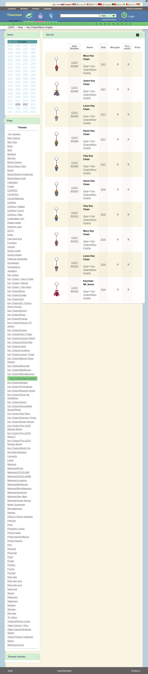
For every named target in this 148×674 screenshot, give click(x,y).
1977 (25, 67)
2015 (10, 104)
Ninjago (11, 512)
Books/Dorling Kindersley (20, 174)
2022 (33, 108)
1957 (25, 49)
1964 (17, 56)
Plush (10, 557)
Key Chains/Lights (16, 346)
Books (10, 170)
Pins (9, 545)
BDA (9, 150)
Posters (11, 565)
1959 (10, 52)
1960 (17, 52)
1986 (33, 74)
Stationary (12, 597)
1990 (33, 78)
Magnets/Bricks (15, 468)
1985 (25, 74)
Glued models (14, 255)
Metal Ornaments (16, 504)
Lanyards (12, 456)
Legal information (64, 671)
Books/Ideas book (16, 178)
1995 (10, 86)
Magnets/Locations (17, 480)
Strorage (11, 613)
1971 (10, 63)
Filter (10, 121)
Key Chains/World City (19, 448)
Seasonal (12, 589)
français (83, 4)
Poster (10, 561)
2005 (25, 93)
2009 (25, 97)
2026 (33, 111)
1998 (33, 86)
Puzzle (10, 569)
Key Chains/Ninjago (17, 382)
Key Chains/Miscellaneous (21, 374)
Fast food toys (14, 239)
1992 (17, 82)
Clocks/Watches (15, 198)
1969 (25, 60)
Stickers (11, 605)
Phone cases (14, 533)
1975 (10, 67)
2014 (33, 100)
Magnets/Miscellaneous (19, 488)
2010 (33, 97)
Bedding (11, 154)
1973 (25, 63)
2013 (25, 100)
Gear (85, 66)
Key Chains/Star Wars (18, 414)
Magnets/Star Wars (17, 496)
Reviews (24, 9)
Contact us (135, 671)
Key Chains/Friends (17, 319)
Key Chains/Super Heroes (20, 422)
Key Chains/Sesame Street (21, 390)
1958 (33, 49)
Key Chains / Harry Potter (20, 279)
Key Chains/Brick (16, 291)
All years (22, 41)
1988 (17, 78)
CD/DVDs (12, 190)
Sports (10, 593)
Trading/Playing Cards (18, 621)
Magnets (11, 464)
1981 (25, 71)
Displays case (14, 227)
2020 (17, 108)
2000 (17, 89)
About (10, 671)
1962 (33, 52)
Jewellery (12, 271)
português (109, 4)
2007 (10, 97)
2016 (17, 104)
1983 (10, 74)
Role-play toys (14, 585)
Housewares (13, 267)
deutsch (134, 4)
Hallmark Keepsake (17, 259)
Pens (10, 525)
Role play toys (14, 581)
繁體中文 (95, 4)
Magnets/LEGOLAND (18, 472)
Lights (10, 460)
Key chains (13, 275)
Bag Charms (13, 138)
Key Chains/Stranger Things (21, 418)
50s (101, 24)
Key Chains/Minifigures (19, 370)
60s (105, 24)
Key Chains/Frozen (17, 330)
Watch (10, 641)
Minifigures (40, 16)
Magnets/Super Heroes (19, 500)
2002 (33, 89)
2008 (17, 97)
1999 (10, 89)
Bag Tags (12, 142)
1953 (25, 45)
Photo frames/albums (18, 537)
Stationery (12, 601)
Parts (51, 16)
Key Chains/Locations (18, 350)
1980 (17, 71)
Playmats (12, 553)
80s (113, 24)
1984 (17, 74)
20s (130, 24)
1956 (17, 49)
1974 (33, 63)
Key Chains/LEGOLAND (19, 342)
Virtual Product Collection (20, 637)
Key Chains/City (15, 299)
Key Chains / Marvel (17, 283)
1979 (10, 71)
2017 (25, 104)
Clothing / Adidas (16, 206)
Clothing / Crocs (15, 210)
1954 (33, 45)
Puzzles (11, 573)
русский (58, 4)
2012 (17, 100)
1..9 (13, 24)
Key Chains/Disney (17, 311)
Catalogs (47, 9)
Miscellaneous (14, 508)
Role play (12, 577)
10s (126, 24)
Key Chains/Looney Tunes (20, 354)
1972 (17, 63)
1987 (10, 78)
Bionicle (11, 158)
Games (11, 247)
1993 (25, 82)
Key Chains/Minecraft (18, 366)
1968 (17, 60)
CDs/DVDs (13, 194)
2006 (33, 93)
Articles (35, 9)
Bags (10, 146)
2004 (17, 93)
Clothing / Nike (14, 214)
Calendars (12, 182)
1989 (25, 78)
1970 (33, 60)
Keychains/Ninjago (17, 452)
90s (118, 24)
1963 (10, 56)
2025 (25, 111)
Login (131, 16)
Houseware (13, 263)
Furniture (12, 243)
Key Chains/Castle (17, 295)
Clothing (11, 202)
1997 (25, 86)
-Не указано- (14, 134)
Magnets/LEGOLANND (19, 476)
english (70, 4)
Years (10, 35)
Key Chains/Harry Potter (19, 334)
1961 (25, 52)
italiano (122, 4)
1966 (33, 56)
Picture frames (14, 541)
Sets (28, 16)
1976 (17, 67)
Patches (11, 521)
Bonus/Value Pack (16, 166)
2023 (10, 111)
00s (122, 24)
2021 (25, 108)
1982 (33, 71)
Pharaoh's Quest (16, 529)
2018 (33, 104)
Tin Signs (12, 617)
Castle (10, 186)
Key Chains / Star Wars (19, 287)
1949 (10, 45)
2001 (25, 89)
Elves (10, 235)
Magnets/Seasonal (17, 492)
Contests (12, 9)
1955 (10, 49)
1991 (10, 82)
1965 (25, 56)
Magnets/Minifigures (17, 484)
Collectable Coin (15, 218)
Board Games (14, 162)
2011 (10, 100)
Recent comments (134, 9)
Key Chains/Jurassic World (21, 338)
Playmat (11, 549)
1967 (10, 60)
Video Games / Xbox (18, 625)
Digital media (14, 223)
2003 (10, 93)
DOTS (10, 231)
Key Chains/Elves (16, 315)
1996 (17, 86)
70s (109, 24)
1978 (33, 67)
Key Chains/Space (17, 402)
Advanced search (109, 20)
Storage (11, 609)
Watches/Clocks (15, 645)
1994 (33, 82)
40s (96, 24)
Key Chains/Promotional (19, 386)
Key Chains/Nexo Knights (23, 378)
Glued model (14, 251)
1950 (17, 45)
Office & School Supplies (20, 516)
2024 (17, 111)
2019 (10, 108)
